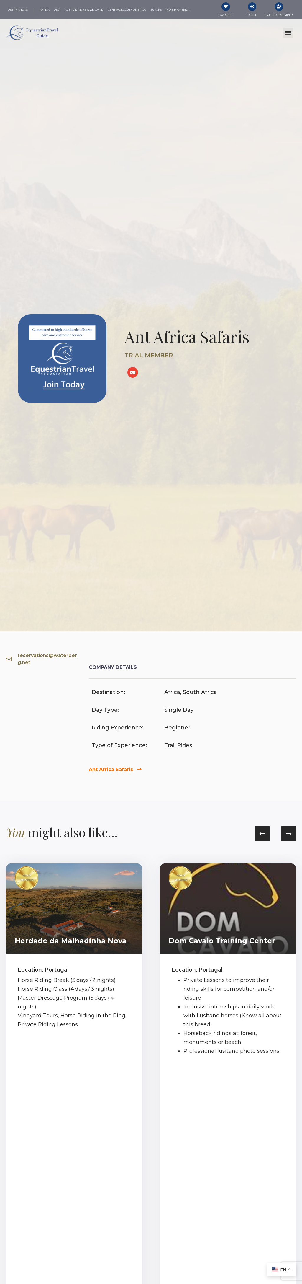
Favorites (225, 15)
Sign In (252, 15)
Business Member (279, 15)
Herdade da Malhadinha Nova (71, 941)
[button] (288, 33)
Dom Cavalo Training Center (222, 941)
